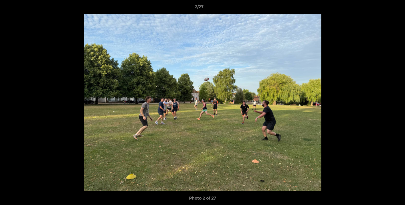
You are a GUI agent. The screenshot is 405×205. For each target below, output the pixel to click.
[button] (381, 8)
